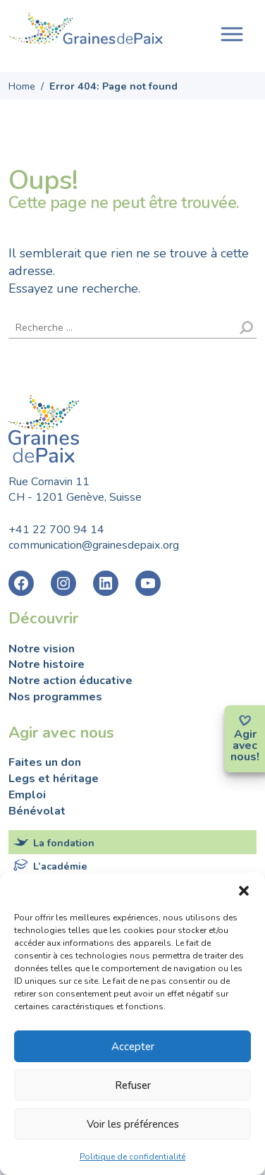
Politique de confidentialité (132, 1156)
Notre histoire (46, 664)
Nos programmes (55, 697)
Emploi (27, 795)
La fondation (63, 843)
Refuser (133, 1085)
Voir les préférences (133, 1124)
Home (21, 86)
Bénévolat (37, 811)
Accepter (132, 1047)
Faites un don (44, 762)
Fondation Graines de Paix (86, 30)
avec (245, 745)
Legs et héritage (53, 778)
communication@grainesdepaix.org (93, 545)
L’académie (60, 866)
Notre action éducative (70, 680)
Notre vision (41, 649)
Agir (245, 734)
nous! (244, 757)
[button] (244, 890)
